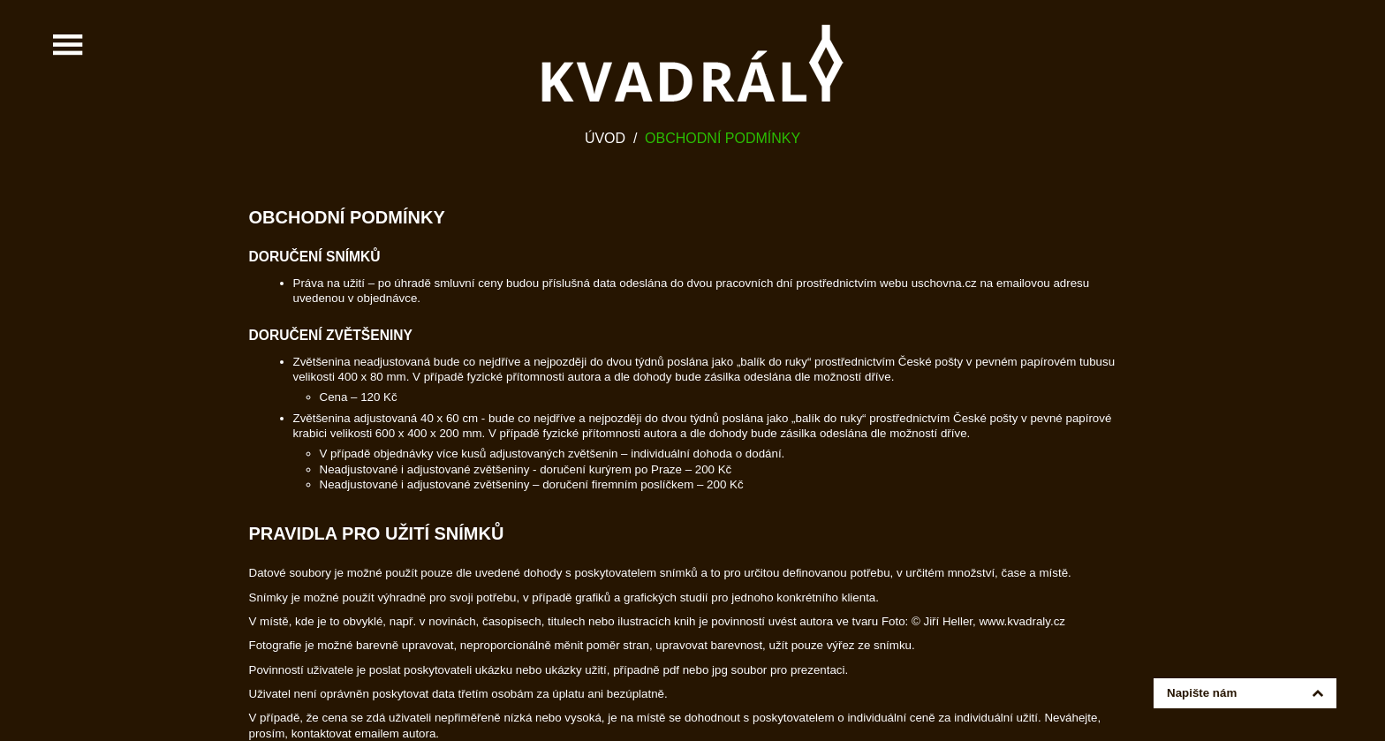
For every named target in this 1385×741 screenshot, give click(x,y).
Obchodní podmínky (722, 138)
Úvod (605, 138)
